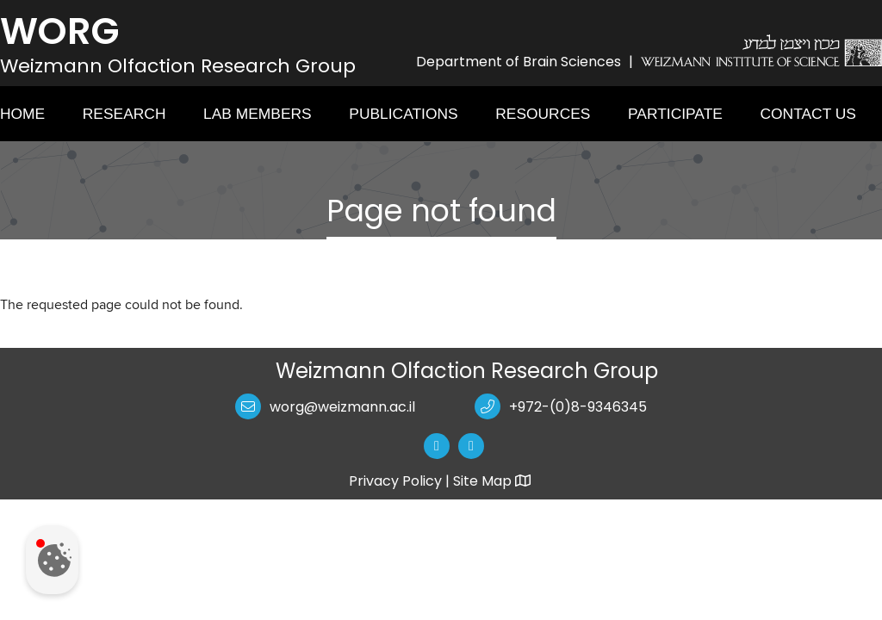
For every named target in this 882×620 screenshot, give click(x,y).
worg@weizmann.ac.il (342, 407)
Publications (403, 113)
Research (124, 113)
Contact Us (808, 113)
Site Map (493, 481)
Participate (675, 113)
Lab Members (257, 113)
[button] (441, 446)
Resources (542, 113)
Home (22, 113)
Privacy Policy (395, 481)
